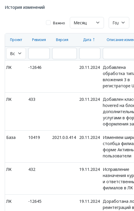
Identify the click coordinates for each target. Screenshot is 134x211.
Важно (59, 22)
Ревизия (39, 39)
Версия (62, 39)
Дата (87, 39)
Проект (16, 39)
